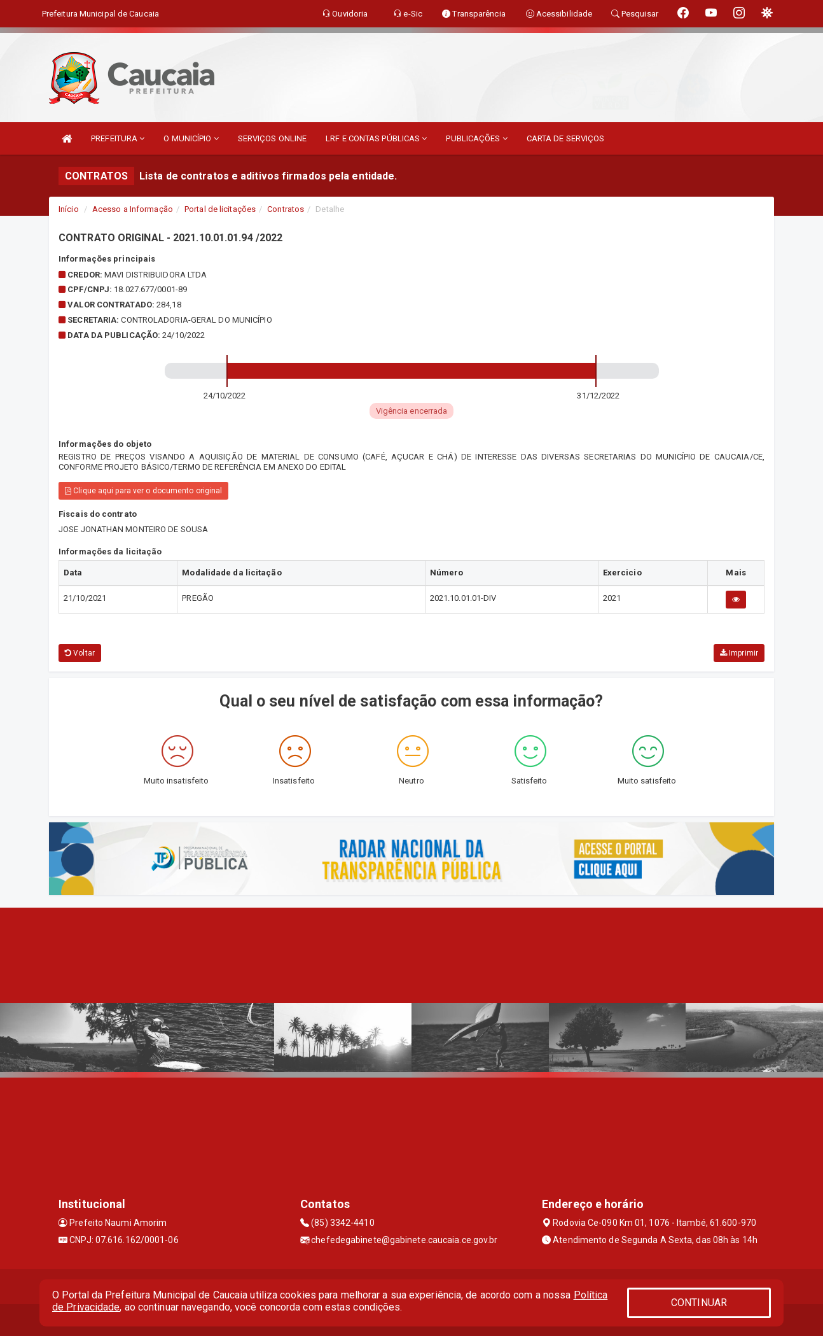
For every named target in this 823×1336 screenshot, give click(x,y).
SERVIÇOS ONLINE (272, 138)
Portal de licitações (220, 209)
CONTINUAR (699, 1303)
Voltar (80, 653)
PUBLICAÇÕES (476, 138)
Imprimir (739, 653)
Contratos (285, 209)
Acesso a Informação (132, 209)
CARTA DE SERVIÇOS (566, 138)
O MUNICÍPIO (190, 138)
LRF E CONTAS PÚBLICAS (376, 138)
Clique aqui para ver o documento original (143, 490)
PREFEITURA (117, 138)
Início (69, 209)
